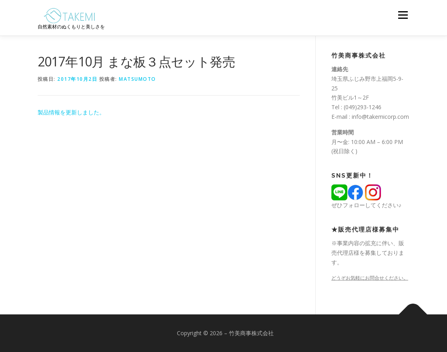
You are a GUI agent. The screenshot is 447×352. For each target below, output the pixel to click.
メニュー (403, 15)
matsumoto (137, 79)
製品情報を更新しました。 (71, 112)
